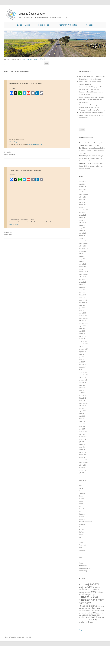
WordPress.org (83, 571)
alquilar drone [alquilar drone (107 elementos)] (87, 586)
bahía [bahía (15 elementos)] (87, 590)
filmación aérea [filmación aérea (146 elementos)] (88, 596)
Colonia (81, 496)
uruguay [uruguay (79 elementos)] (93, 619)
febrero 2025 (82, 189)
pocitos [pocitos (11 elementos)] (101, 613)
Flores (80, 501)
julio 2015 (81, 413)
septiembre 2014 (83, 436)
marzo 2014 (82, 452)
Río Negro (81, 532)
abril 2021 (82, 261)
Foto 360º (81, 509)
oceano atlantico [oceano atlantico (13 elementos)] (83, 610)
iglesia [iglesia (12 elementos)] (102, 606)
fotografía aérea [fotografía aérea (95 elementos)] (88, 605)
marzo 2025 (82, 186)
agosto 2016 (82, 382)
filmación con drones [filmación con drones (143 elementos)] (91, 599)
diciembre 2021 (83, 241)
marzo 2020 (82, 292)
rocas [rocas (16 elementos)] (99, 617)
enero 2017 (82, 369)
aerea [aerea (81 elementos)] (82, 584)
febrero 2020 (82, 295)
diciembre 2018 (83, 315)
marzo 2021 (82, 264)
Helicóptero (82, 514)
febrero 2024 (82, 205)
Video (80, 547)
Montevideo (82, 524)
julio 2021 (82, 253)
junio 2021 (82, 256)
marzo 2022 (82, 233)
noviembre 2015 (83, 403)
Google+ (81, 629)
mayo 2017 (82, 359)
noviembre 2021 (83, 243)
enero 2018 (82, 339)
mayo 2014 (82, 447)
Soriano (81, 542)
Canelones (82, 491)
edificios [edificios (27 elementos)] (100, 591)
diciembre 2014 (83, 431)
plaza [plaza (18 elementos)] (97, 613)
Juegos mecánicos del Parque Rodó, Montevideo (91, 112)
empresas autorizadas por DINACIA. (34, 59)
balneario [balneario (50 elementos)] (94, 589)
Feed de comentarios (84, 568)
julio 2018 (82, 328)
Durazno (81, 498)
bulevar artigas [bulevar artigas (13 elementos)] (83, 592)
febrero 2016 (82, 398)
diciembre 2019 (83, 300)
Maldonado (82, 519)
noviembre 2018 (83, 318)
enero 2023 (82, 220)
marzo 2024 (82, 202)
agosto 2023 (82, 215)
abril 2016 (82, 393)
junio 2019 (82, 308)
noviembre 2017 (83, 344)
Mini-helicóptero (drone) (85, 522)
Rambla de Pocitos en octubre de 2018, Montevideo (25, 83)
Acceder (81, 563)
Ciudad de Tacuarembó (92, 145)
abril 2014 (82, 449)
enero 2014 (82, 457)
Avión (80, 485)
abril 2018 (82, 333)
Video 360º (82, 550)
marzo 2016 (82, 395)
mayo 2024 (82, 199)
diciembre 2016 (83, 372)
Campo (81, 488)
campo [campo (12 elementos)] (88, 592)
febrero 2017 (82, 367)
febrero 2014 (82, 455)
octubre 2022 (82, 223)
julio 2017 (81, 354)
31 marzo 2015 (8, 232)
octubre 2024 (82, 197)
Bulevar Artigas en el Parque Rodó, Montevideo (91, 97)
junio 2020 (82, 287)
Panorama (82, 527)
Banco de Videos (23, 24)
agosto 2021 (82, 251)
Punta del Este (83, 529)
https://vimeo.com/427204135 (35, 144)
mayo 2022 (82, 228)
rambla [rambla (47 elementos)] (82, 617)
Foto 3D (81, 511)
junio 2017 (82, 357)
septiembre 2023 (83, 212)
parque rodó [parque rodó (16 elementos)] (100, 610)
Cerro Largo (82, 493)
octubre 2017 (82, 346)
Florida (81, 504)
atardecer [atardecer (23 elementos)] (82, 589)
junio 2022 (82, 225)
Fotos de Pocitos (14, 224)
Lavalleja (81, 516)
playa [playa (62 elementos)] (93, 612)
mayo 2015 (82, 418)
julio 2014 (82, 442)
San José (81, 540)
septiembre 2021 (83, 248)
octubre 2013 (82, 465)
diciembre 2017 (83, 341)
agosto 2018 (82, 326)
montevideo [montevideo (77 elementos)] (94, 608)
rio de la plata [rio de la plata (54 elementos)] (92, 617)
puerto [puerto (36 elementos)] (86, 614)
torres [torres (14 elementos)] (103, 617)
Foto (80, 506)
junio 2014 (82, 444)
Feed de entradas (83, 565)
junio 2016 (82, 388)
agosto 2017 (82, 351)
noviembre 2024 (83, 194)
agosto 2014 (82, 439)
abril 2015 (82, 421)
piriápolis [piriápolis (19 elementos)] (87, 613)
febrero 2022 (82, 235)
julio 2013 (82, 473)
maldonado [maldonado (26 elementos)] (83, 608)
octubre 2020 (82, 277)
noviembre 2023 (83, 210)
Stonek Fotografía (62, 17)
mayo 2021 (82, 259)
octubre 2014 (82, 434)
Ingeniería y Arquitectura (68, 24)
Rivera (81, 534)
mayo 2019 (82, 310)
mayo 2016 (82, 390)
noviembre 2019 (83, 302)
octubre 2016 (82, 377)
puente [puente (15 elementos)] (81, 615)
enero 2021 (82, 269)
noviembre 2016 (83, 375)
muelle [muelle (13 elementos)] (102, 609)
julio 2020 (82, 284)
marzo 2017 (82, 364)
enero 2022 (82, 238)
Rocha (80, 537)
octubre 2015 (82, 406)
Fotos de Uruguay (14, 142)
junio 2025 (82, 184)
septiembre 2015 (83, 408)
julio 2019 (82, 305)
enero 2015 (82, 429)
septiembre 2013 (83, 467)
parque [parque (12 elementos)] (89, 610)
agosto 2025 (82, 181)
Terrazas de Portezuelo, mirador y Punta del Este (92, 110)
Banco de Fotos (44, 24)
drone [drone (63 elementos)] (93, 592)
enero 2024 (82, 207)
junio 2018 (82, 331)
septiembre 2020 (83, 279)
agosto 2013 (82, 470)
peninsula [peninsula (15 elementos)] (82, 613)
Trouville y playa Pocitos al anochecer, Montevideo (25, 170)
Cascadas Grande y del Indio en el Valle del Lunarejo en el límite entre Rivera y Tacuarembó (92, 150)
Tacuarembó (82, 545)
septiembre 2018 (83, 323)
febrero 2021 (82, 266)
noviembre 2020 (83, 274)
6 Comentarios (8, 234)
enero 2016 (82, 400)
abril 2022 (82, 230)
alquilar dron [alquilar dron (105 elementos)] (92, 583)
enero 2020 (82, 297)
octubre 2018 (82, 321)
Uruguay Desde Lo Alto (32, 13)
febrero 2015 (82, 426)
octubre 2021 (82, 246)
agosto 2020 (82, 282)
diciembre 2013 (83, 460)
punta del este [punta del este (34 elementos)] (95, 614)
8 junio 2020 (7, 152)
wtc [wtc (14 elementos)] (94, 623)
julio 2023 (82, 217)
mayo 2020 (82, 290)
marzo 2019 (82, 313)
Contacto (89, 24)
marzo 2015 (82, 424)
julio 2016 (82, 385)
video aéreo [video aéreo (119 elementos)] (86, 622)
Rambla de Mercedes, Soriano (96, 143)
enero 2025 (82, 192)
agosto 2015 (82, 411)
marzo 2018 (82, 336)
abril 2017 (82, 362)
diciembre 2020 (83, 272)
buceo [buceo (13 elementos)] (99, 590)
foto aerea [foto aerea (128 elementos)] (85, 602)
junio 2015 (82, 416)
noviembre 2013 (83, 462)
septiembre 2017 (83, 349)
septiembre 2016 (83, 380)
